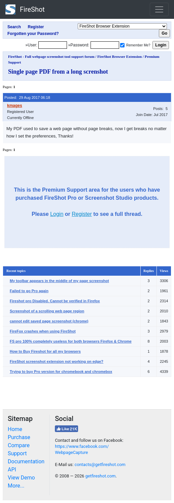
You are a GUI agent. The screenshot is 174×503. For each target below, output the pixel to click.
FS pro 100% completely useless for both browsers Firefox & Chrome (71, 341)
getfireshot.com (100, 475)
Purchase (19, 437)
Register (82, 214)
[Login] (52, 45)
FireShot (25, 9)
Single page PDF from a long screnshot (58, 71)
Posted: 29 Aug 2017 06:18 (27, 97)
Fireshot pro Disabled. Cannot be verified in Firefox (55, 301)
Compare (19, 445)
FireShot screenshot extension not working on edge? (56, 361)
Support (17, 453)
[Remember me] (122, 45)
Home (15, 429)
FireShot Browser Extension (119, 56)
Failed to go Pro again (29, 291)
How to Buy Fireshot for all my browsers (45, 351)
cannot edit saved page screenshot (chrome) (49, 321)
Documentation (26, 461)
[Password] (105, 45)
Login (56, 214)
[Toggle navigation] (159, 9)
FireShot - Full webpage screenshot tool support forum (51, 56)
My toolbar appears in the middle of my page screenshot (59, 281)
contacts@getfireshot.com (99, 464)
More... (16, 485)
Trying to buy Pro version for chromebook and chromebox (61, 372)
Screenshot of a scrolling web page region (47, 311)
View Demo (21, 477)
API (12, 469)
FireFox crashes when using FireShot (43, 331)
